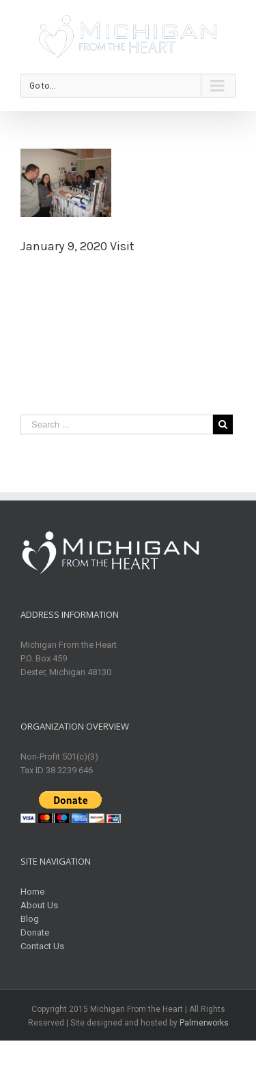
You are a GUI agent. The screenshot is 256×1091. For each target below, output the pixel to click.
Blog (29, 919)
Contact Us (42, 946)
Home (32, 891)
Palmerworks (204, 1023)
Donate (34, 932)
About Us (39, 905)
